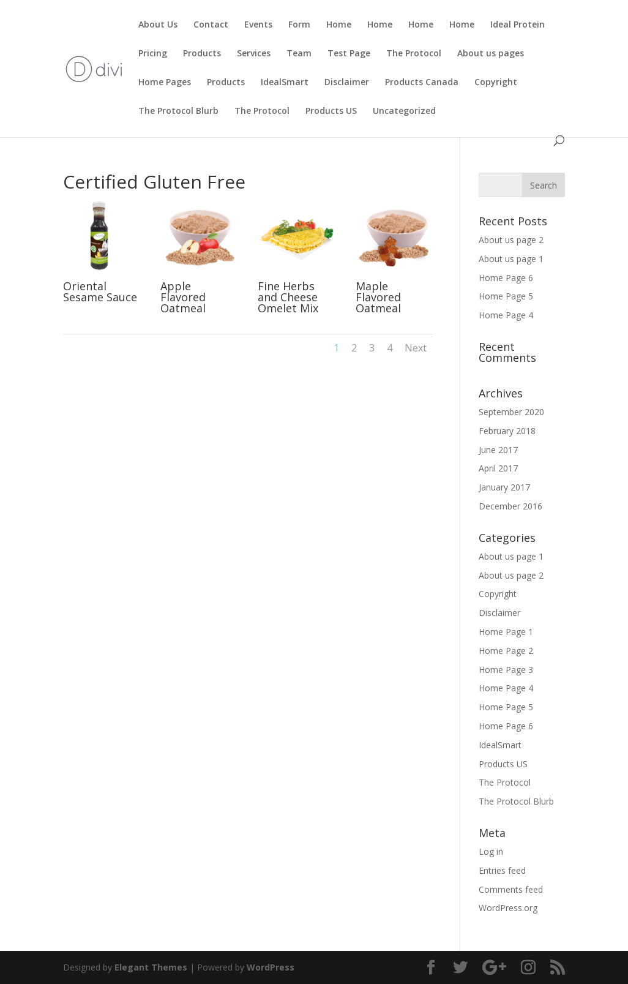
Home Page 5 (506, 296)
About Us (158, 25)
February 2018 (507, 431)
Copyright (495, 83)
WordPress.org (508, 908)
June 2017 (498, 450)
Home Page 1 (506, 631)
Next (416, 348)
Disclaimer (346, 83)
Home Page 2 (506, 650)
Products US (331, 111)
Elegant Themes (150, 967)
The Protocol (413, 54)
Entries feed (502, 870)
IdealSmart (284, 83)
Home (338, 25)
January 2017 (504, 487)
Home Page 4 (506, 315)
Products (202, 54)
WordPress (270, 967)
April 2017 (498, 468)
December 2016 (510, 506)
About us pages (490, 54)
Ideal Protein (517, 25)
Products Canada (421, 83)
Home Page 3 (506, 669)
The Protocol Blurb (178, 111)
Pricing (152, 54)
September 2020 (511, 412)
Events (258, 25)
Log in (491, 851)
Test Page (348, 54)
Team (299, 54)
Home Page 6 (506, 278)
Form (299, 25)
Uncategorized (404, 111)
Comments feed (511, 889)
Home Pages (164, 83)
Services (254, 54)
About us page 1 (511, 259)
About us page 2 (511, 240)
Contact (210, 25)
